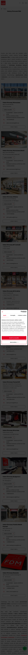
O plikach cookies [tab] (22, 315)
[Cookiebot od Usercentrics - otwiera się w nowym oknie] (20, 312)
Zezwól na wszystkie (14, 337)
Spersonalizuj (14, 342)
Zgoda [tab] (4, 315)
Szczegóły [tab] (12, 315)
